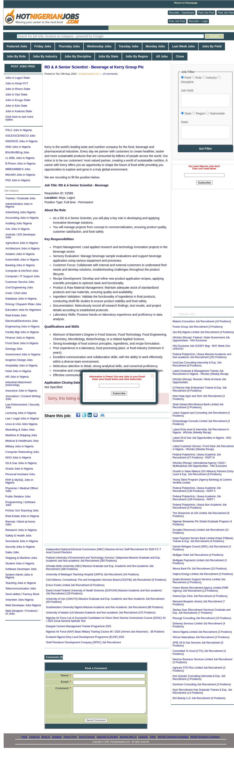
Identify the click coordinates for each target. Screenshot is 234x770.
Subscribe (119, 393)
